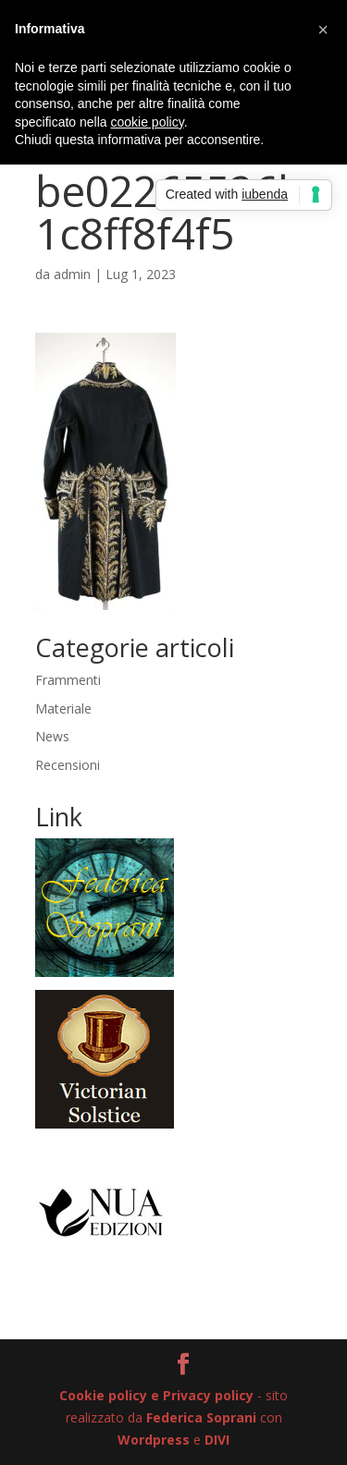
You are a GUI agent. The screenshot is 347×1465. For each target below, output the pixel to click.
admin (72, 274)
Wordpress (154, 1439)
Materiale (63, 708)
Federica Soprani (201, 1417)
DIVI (216, 1439)
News (52, 736)
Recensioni (67, 765)
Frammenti (68, 680)
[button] (323, 29)
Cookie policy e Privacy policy (156, 1395)
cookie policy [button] (147, 122)
